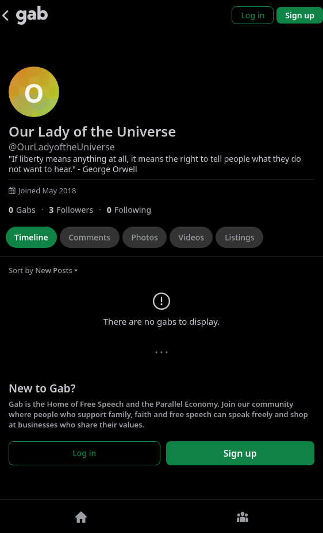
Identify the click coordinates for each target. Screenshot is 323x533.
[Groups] (242, 516)
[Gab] (32, 15)
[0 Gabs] (29, 209)
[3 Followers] (77, 209)
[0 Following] (133, 209)
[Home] (81, 516)
